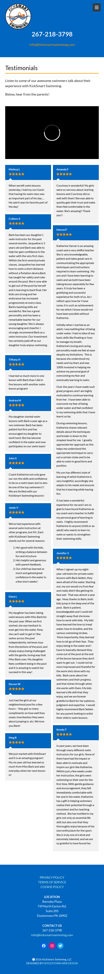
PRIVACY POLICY (52, 877)
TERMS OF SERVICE (52, 882)
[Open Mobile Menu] (97, 7)
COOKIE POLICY (52, 887)
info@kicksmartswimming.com (52, 44)
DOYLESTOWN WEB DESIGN (61, 963)
